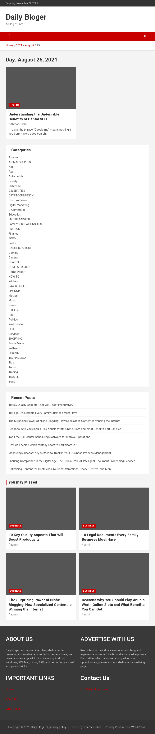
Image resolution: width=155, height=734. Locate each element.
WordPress (138, 727)
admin (14, 544)
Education (15, 214)
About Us (11, 699)
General (13, 257)
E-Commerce (17, 210)
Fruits (12, 243)
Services (14, 334)
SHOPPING (15, 338)
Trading (13, 372)
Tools (12, 367)
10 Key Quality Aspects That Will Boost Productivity (41, 405)
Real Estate (16, 324)
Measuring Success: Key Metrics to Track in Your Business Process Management (60, 453)
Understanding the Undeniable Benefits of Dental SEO (34, 116)
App (11, 167)
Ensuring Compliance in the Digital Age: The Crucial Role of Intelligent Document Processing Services (72, 461)
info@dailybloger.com (94, 689)
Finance (13, 233)
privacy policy (57, 727)
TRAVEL (14, 377)
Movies (13, 295)
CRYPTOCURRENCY (21, 195)
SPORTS (14, 353)
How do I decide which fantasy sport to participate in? (43, 445)
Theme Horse (92, 727)
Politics (13, 319)
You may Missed (22, 482)
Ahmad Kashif (19, 124)
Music (12, 300)
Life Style (14, 291)
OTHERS (14, 310)
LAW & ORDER (17, 286)
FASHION (14, 229)
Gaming (13, 252)
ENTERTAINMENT (19, 219)
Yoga (12, 381)
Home (9, 689)
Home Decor (17, 272)
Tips (11, 362)
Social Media (17, 343)
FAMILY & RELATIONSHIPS (25, 224)
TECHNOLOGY (18, 357)
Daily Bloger (26, 17)
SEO (11, 329)
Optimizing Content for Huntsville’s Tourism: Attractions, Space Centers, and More (60, 469)
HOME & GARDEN (19, 267)
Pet (11, 315)
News (12, 305)
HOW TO (14, 276)
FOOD (12, 238)
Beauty (13, 181)
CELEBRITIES (17, 190)
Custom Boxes (18, 200)
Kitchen (13, 281)
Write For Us (13, 709)
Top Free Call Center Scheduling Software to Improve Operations (49, 437)
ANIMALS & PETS (20, 162)
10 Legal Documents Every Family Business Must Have (43, 413)
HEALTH (14, 105)
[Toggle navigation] (9, 36)
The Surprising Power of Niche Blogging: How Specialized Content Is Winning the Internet (64, 421)
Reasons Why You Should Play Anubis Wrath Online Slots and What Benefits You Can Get (65, 429)
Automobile (16, 176)
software (14, 348)
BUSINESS (15, 186)
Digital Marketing (19, 205)
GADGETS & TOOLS (21, 248)
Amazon (14, 157)
